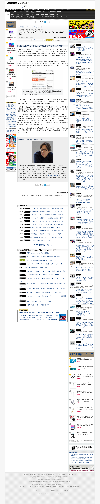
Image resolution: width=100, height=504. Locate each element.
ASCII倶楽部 (90, 9)
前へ (38, 21)
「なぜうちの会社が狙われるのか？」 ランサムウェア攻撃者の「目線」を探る (84, 141)
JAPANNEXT (22, 17)
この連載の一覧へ (43, 245)
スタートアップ (63, 9)
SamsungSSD (31, 14)
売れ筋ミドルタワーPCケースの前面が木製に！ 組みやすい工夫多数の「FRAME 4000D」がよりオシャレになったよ (85, 325)
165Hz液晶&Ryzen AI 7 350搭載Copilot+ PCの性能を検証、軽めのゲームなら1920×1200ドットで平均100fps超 (84, 337)
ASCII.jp (12, 3)
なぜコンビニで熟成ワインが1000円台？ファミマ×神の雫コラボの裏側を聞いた (84, 257)
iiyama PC (48, 476)
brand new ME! (58, 479)
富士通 (31, 476)
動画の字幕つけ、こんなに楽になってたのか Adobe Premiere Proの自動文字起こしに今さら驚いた (48, 319)
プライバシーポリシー (45, 490)
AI (10, 9)
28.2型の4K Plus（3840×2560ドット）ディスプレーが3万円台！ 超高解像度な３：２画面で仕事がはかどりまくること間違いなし (84, 301)
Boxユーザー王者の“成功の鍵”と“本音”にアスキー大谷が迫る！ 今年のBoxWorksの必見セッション (84, 108)
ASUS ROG (22, 14)
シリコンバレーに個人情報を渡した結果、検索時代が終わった (46, 221)
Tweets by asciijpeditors (75, 39)
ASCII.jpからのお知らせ (74, 452)
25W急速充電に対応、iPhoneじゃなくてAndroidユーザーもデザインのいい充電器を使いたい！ (85, 291)
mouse (34, 476)
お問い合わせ (59, 490)
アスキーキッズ (8, 11)
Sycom (54, 476)
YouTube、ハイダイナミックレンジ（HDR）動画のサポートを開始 (46, 271)
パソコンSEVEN (32, 13)
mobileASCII (54, 484)
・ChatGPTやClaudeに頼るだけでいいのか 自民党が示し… (11, 123)
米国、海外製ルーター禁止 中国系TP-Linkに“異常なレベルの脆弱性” (40, 312)
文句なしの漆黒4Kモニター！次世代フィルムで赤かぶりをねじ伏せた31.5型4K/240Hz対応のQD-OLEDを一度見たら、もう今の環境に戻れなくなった (85, 248)
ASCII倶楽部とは (12, 126)
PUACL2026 (59, 11)
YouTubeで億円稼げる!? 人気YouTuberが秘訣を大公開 (43, 274)
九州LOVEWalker (61, 486)
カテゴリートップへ (62, 192)
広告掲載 (66, 490)
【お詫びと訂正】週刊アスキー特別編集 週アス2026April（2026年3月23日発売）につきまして (81, 458)
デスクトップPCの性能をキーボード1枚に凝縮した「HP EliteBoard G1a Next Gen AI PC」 (85, 201)
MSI (39, 479)
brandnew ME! (32, 18)
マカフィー (13, 17)
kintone (22, 16)
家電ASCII (20, 11)
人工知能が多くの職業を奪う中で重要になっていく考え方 (45, 234)
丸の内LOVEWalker (68, 486)
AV (51, 9)
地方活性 (54, 11)
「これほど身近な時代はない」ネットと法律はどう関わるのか (46, 208)
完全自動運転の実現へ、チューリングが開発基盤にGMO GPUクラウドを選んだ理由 (84, 48)
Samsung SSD (32, 481)
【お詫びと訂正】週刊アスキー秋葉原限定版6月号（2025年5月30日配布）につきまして (82, 461)
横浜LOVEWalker (38, 486)
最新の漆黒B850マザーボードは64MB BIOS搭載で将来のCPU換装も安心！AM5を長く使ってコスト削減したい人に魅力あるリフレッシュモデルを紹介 (84, 178)
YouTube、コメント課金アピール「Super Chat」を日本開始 (44, 292)
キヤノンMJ (17, 17)
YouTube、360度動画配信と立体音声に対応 (34, 267)
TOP (24, 474)
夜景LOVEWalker (53, 486)
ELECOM (12, 14)
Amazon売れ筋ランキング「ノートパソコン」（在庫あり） (10, 24)
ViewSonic (52, 14)
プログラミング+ (45, 11)
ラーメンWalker (23, 486)
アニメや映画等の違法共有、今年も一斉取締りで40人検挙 (43, 256)
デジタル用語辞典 (48, 484)
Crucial (42, 14)
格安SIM (14, 11)
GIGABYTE (27, 14)
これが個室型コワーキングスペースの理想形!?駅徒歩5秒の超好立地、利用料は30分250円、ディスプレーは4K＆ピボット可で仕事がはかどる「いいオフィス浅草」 (85, 234)
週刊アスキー (32, 11)
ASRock (37, 14)
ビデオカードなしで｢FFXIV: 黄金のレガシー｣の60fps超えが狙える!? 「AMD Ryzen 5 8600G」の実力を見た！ (84, 346)
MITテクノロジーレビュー (63, 484)
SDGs (51, 11)
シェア (33, 39)
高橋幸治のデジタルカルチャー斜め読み (29, 27)
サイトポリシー (34, 490)
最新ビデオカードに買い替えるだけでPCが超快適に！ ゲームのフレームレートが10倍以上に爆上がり (85, 188)
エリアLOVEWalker (30, 486)
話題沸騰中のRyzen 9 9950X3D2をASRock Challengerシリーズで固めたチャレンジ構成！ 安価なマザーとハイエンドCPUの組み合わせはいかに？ (85, 164)
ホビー (43, 9)
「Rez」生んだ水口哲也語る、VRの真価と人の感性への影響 (46, 218)
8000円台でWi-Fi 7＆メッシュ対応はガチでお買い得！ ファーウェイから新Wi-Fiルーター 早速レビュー (85, 270)
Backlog (47, 16)
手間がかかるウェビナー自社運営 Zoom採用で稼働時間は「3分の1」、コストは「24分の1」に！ (85, 95)
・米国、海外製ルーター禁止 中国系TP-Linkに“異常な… (10, 105)
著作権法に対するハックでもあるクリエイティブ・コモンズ (46, 211)
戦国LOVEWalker (76, 486)
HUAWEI (47, 14)
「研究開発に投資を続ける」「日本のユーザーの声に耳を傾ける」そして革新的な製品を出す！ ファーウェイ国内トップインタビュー (85, 222)
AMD (18, 14)
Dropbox (37, 16)
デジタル (23, 3)
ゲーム (68, 9)
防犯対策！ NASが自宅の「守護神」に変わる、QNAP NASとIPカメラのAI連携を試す (85, 279)
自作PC (47, 9)
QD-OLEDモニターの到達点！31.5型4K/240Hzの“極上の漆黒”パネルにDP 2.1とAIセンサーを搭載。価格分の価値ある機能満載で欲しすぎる (84, 60)
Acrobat (17, 16)
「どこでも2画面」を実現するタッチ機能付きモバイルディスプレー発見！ (84, 120)
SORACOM (45, 481)
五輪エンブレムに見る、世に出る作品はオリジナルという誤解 (44, 264)
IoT (13, 9)
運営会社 (53, 490)
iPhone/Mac (33, 9)
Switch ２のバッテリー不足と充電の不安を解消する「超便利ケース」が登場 (85, 73)
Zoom (62, 16)
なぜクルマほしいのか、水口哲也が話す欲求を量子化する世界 (46, 215)
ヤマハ (57, 16)
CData (42, 16)
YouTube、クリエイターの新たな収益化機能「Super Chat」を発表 (46, 289)
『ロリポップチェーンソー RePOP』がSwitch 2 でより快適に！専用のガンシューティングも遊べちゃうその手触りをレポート (84, 84)
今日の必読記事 (35, 484)
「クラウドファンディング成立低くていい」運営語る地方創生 (46, 224)
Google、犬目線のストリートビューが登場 (39, 301)
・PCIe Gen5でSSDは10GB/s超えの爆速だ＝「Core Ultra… (11, 110)
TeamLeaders (38, 11)
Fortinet (52, 16)
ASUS (63, 481)
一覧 (44, 40)
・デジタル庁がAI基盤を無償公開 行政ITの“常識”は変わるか (11, 114)
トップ (7, 9)
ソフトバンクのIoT (67, 16)
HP (69, 476)
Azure (27, 16)
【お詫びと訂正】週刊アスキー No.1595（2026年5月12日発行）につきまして (82, 455)
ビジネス (17, 9)
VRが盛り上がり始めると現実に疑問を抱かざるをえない (45, 227)
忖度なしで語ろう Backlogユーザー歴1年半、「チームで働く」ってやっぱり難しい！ (84, 313)
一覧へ (91, 452)
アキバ (54, 9)
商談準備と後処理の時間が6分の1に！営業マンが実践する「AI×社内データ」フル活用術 (85, 131)
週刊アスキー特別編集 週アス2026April (11, 150)
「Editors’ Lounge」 (53, 175)
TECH (21, 9)
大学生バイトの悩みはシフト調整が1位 (38, 305)
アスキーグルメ (26, 11)
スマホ (58, 9)
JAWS (12, 16)
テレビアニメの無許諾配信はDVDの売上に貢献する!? (40, 260)
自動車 (38, 9)
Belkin (57, 14)
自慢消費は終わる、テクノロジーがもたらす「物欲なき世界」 (46, 237)
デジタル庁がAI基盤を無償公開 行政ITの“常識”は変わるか (37, 317)
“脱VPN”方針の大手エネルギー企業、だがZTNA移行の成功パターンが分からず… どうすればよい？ (84, 154)
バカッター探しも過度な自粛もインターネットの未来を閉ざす (46, 230)
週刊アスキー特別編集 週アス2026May (11, 132)
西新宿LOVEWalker (46, 486)
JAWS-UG (36, 477)
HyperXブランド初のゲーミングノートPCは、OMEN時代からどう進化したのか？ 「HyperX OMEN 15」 (84, 212)
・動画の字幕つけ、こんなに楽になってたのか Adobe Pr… (10, 118)
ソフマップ (27, 17)
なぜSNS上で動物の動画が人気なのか (40, 240)
